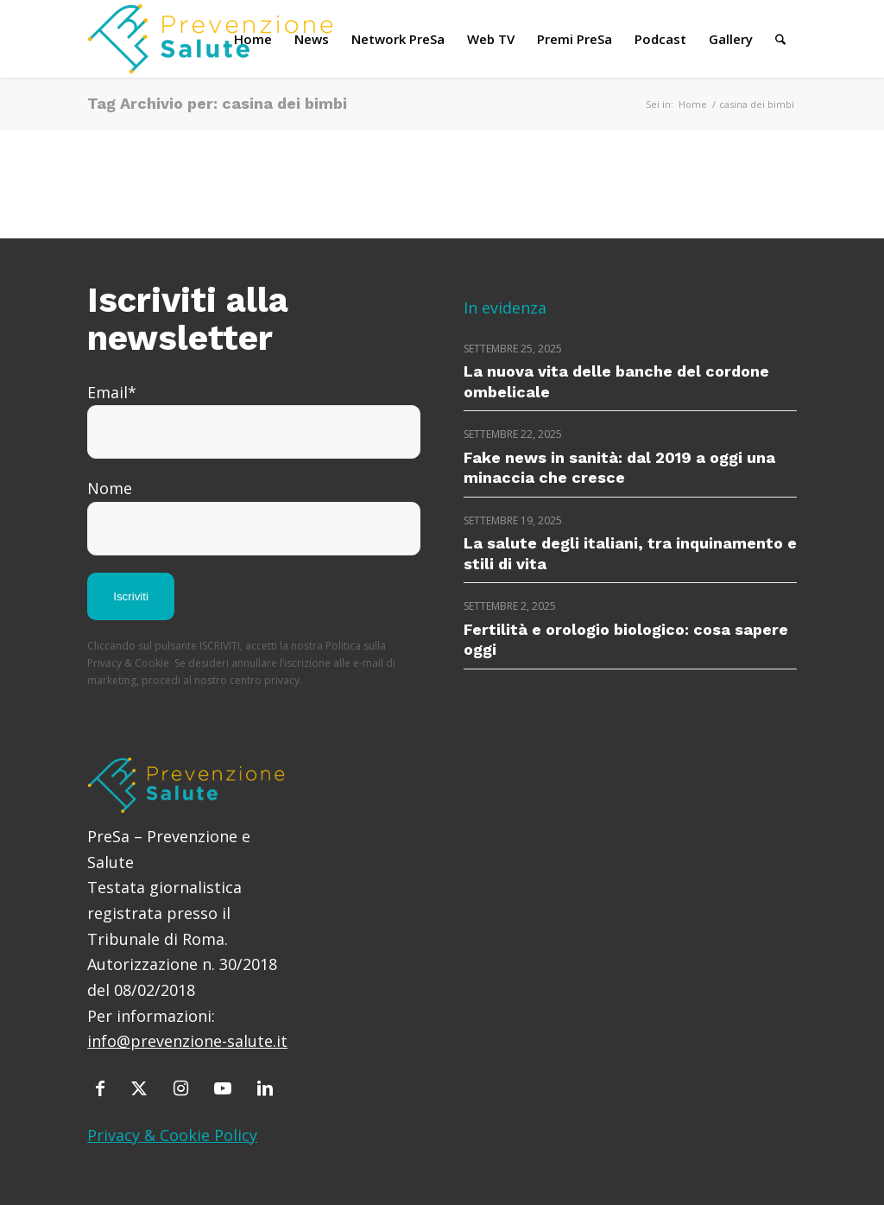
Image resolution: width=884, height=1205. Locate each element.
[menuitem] (253, 39)
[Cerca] (780, 39)
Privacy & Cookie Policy (172, 1135)
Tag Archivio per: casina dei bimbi (217, 103)
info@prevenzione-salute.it (187, 1041)
